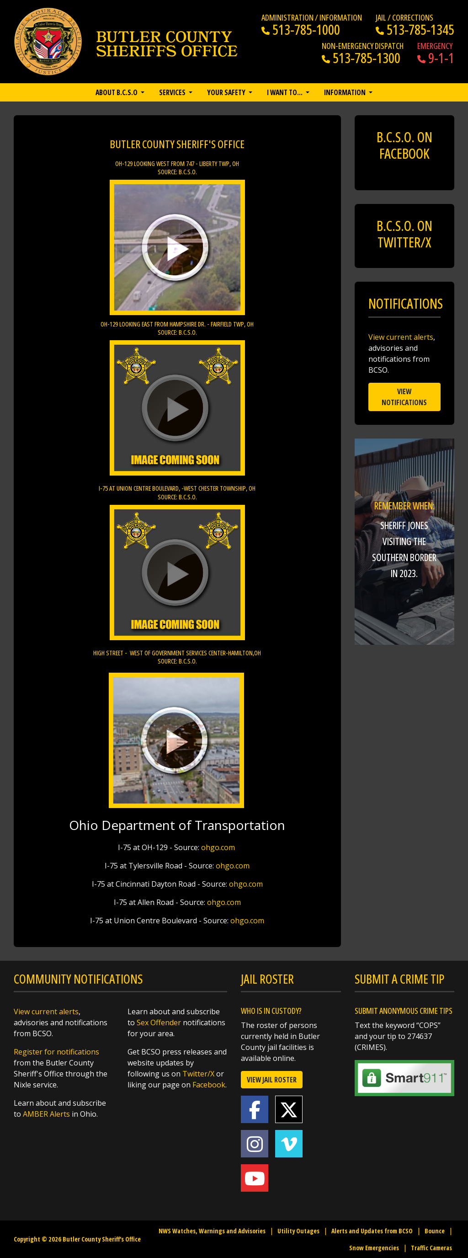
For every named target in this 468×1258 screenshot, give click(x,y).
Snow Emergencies (374, 1247)
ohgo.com (219, 847)
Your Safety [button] (227, 92)
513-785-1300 (361, 57)
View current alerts (400, 337)
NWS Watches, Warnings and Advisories (212, 1230)
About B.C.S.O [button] (117, 92)
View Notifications (404, 396)
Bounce (435, 1230)
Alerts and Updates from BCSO (372, 1230)
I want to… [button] (285, 92)
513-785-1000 (300, 29)
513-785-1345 (415, 29)
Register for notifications (56, 1052)
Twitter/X (198, 1074)
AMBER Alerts (46, 1114)
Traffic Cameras (431, 1247)
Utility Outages (298, 1230)
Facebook (208, 1085)
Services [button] (173, 92)
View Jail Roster (272, 1080)
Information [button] (345, 92)
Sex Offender (159, 1022)
